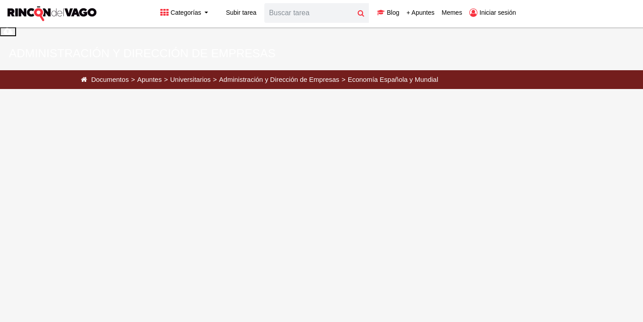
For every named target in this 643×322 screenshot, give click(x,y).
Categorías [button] (181, 12)
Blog (388, 12)
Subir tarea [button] (235, 12)
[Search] (309, 13)
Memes (452, 12)
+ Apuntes (420, 12)
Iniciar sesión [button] (492, 12)
